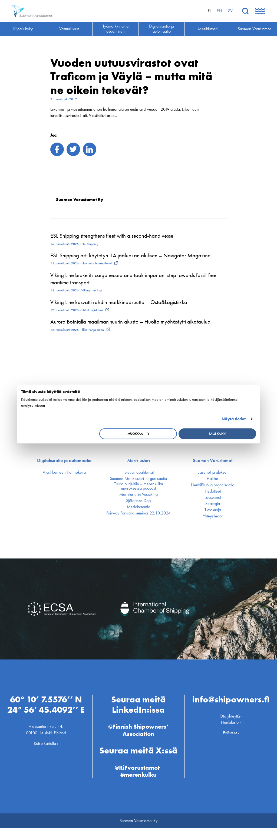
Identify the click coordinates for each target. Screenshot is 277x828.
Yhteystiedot (212, 516)
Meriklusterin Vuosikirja (138, 494)
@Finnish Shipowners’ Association (138, 730)
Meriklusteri (138, 460)
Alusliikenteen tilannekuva (64, 472)
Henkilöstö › (231, 722)
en (219, 11)
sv (230, 11)
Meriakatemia (138, 507)
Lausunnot (213, 497)
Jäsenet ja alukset (212, 472)
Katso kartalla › (46, 743)
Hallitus (213, 478)
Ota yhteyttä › (231, 716)
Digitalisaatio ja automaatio (64, 460)
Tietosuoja (213, 510)
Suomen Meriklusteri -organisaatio (138, 478)
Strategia (212, 503)
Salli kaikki (217, 434)
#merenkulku (138, 775)
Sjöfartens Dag (138, 501)
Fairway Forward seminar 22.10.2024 (138, 513)
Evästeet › (231, 733)
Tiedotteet (213, 491)
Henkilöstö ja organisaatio (212, 485)
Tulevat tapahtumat (138, 472)
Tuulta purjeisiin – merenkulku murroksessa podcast (138, 486)
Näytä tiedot (234, 419)
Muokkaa (138, 434)
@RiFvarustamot (137, 768)
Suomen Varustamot (212, 460)
